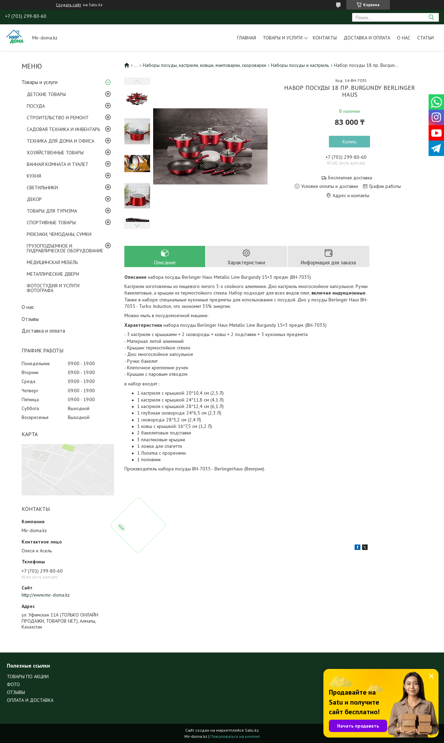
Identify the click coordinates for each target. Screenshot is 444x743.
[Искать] (431, 17)
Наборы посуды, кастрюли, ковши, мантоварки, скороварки (204, 65)
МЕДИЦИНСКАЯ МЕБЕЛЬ (52, 262)
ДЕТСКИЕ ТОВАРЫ (46, 94)
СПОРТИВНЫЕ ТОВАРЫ (51, 222)
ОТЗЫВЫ (16, 692)
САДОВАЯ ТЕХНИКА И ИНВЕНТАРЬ (63, 129)
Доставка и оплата (367, 38)
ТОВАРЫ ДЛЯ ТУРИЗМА (52, 211)
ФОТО (13, 684)
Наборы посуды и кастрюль (300, 65)
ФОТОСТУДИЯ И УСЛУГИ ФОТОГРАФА (53, 288)
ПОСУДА (36, 106)
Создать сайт (68, 4)
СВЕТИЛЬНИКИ (42, 187)
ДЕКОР (34, 199)
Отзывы (30, 319)
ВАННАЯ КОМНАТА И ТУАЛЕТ (57, 164)
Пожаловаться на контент (235, 736)
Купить (349, 142)
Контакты (325, 38)
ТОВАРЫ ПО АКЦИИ (28, 676)
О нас (403, 38)
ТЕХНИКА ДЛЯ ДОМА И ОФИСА (60, 141)
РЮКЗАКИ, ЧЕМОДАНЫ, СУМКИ (59, 234)
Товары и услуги (283, 38)
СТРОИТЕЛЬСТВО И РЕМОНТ (58, 118)
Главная (246, 38)
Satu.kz (252, 730)
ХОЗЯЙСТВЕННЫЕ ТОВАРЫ (55, 152)
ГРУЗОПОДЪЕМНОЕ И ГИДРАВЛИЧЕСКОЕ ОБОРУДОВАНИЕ (65, 248)
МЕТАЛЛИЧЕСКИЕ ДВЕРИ (53, 274)
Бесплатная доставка (350, 178)
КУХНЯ (34, 176)
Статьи (425, 38)
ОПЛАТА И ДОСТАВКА (30, 700)
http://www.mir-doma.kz (46, 595)
